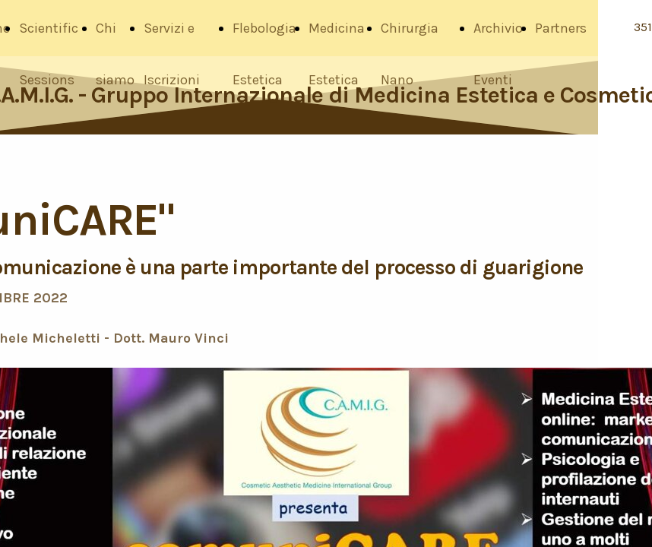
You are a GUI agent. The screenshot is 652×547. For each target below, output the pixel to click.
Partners (561, 28)
